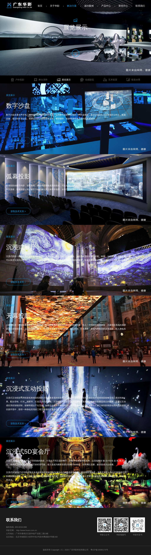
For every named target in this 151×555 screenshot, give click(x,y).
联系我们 (140, 6)
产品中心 (106, 6)
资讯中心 (123, 6)
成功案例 (89, 6)
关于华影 (54, 6)
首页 (40, 6)
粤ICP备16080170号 (99, 550)
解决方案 (72, 6)
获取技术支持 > (18, 140)
